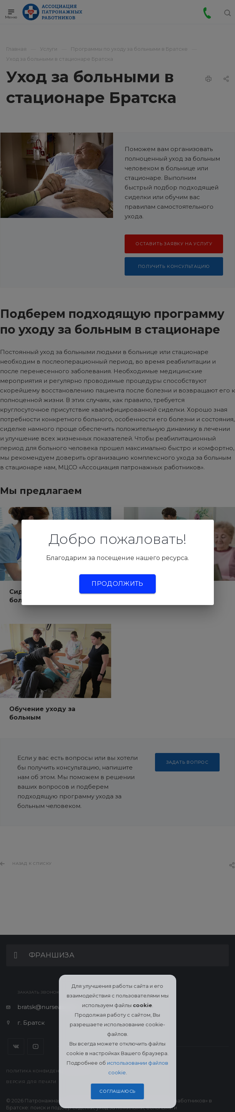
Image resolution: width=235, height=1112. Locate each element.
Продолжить (117, 583)
